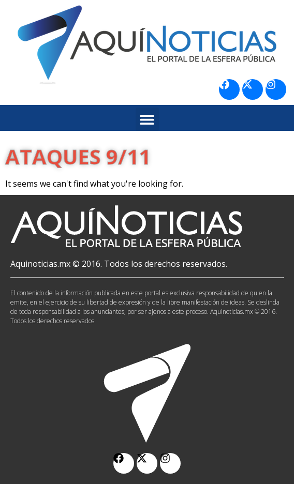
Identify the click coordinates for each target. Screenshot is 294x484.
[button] (147, 119)
